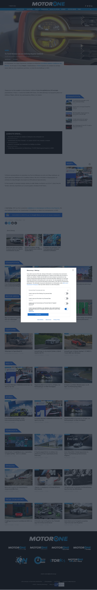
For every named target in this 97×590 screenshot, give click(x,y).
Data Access (48, 319)
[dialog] (48, 295)
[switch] (66, 293)
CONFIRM (38, 314)
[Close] (73, 270)
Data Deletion (40, 319)
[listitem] (48, 290)
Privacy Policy (56, 319)
